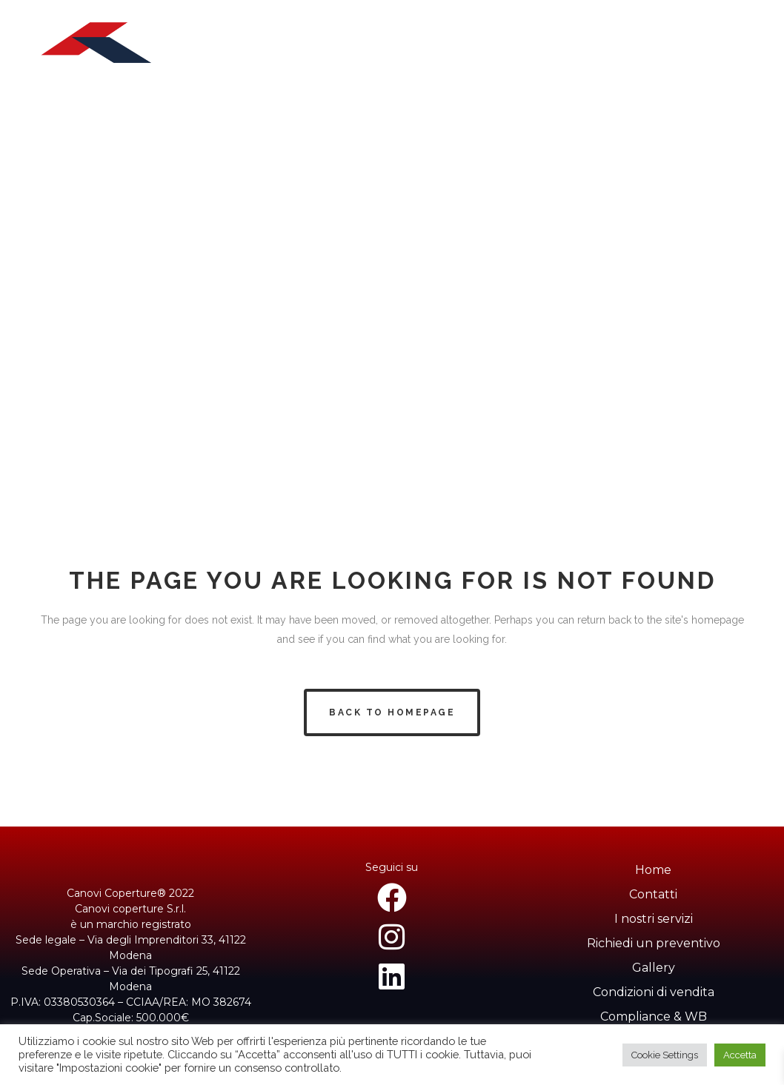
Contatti (653, 894)
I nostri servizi (653, 919)
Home (653, 870)
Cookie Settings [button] (664, 1055)
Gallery (653, 968)
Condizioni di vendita (653, 992)
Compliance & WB (653, 1016)
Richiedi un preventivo (653, 943)
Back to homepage (392, 712)
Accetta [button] (740, 1055)
